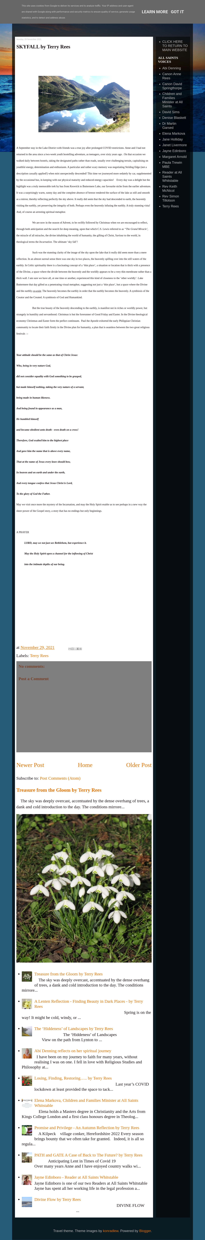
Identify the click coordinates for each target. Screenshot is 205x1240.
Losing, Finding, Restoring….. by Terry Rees (73, 1078)
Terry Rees (39, 655)
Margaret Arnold (174, 157)
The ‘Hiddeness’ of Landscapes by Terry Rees (73, 1028)
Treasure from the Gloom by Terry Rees (59, 790)
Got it (177, 11)
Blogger (145, 1231)
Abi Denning (171, 68)
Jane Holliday (172, 139)
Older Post (139, 765)
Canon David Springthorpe (172, 86)
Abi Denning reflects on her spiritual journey (72, 1050)
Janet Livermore (174, 145)
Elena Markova (173, 133)
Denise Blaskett (174, 118)
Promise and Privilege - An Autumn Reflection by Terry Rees (86, 1127)
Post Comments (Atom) (60, 778)
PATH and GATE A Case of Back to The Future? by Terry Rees (88, 1155)
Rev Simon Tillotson (170, 198)
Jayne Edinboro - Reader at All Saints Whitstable (76, 1177)
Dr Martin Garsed (169, 126)
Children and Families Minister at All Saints (172, 100)
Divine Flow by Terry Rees (57, 1199)
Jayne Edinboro (174, 151)
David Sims (171, 112)
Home (85, 765)
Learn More (155, 11)
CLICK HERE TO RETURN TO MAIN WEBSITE (175, 46)
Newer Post (30, 765)
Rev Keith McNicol (169, 188)
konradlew (110, 1231)
